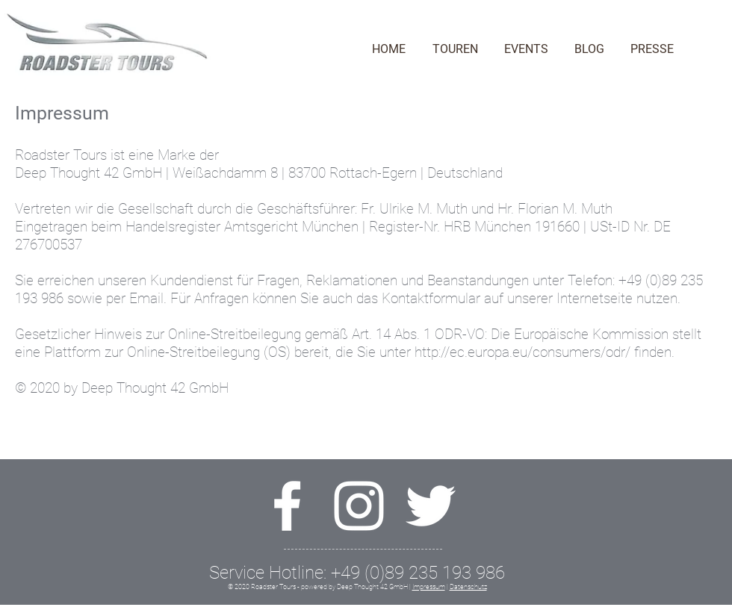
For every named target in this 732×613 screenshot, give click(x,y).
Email (146, 298)
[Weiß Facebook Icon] (287, 506)
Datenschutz (468, 587)
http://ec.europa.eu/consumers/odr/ (522, 352)
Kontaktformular (431, 298)
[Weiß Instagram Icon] (359, 506)
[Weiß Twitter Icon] (430, 506)
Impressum (428, 587)
